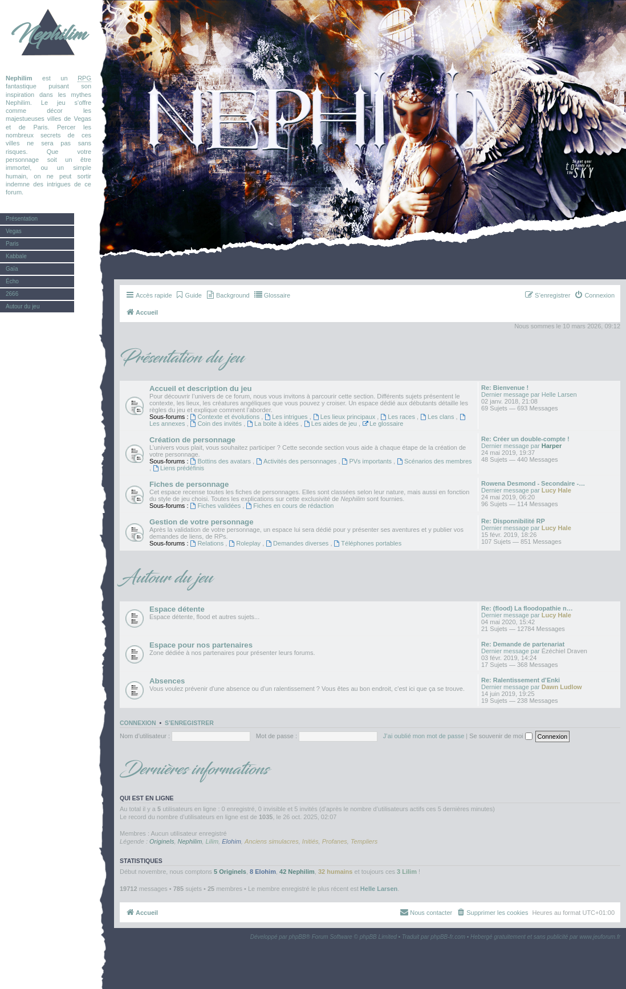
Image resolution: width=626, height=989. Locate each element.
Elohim (231, 841)
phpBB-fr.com (447, 937)
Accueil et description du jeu (200, 388)
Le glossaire (382, 423)
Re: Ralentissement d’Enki (520, 680)
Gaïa (12, 269)
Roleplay (245, 543)
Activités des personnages (297, 461)
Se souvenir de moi (500, 735)
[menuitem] (188, 295)
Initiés (310, 841)
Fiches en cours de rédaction (290, 505)
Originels (161, 841)
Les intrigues (287, 416)
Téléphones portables (368, 543)
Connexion (138, 722)
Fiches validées (216, 505)
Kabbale (16, 256)
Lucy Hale (556, 490)
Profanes (334, 841)
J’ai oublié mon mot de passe (423, 735)
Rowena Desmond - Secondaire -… (533, 483)
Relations (208, 543)
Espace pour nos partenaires (201, 645)
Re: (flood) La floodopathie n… (527, 608)
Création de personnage (192, 440)
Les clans (438, 416)
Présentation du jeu (182, 358)
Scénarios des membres (434, 461)
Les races (398, 416)
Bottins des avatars (221, 461)
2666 (12, 294)
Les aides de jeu (331, 423)
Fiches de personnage (189, 484)
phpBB (297, 937)
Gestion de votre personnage (201, 522)
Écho (12, 281)
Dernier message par (510, 394)
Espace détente (177, 609)
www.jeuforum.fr (599, 937)
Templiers (364, 841)
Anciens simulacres (272, 841)
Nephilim (48, 34)
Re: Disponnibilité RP (513, 521)
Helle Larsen (559, 394)
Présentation (22, 218)
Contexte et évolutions (226, 416)
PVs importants (367, 461)
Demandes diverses (298, 543)
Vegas (14, 231)
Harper (552, 445)
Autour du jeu (23, 306)
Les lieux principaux (345, 416)
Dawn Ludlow (562, 686)
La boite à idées (273, 423)
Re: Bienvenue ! (505, 387)
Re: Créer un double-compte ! (525, 439)
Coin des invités (217, 423)
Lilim (211, 841)
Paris (12, 244)
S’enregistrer (189, 722)
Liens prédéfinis (178, 468)
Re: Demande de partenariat (522, 644)
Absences (167, 681)
